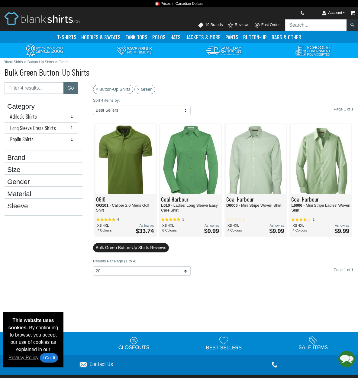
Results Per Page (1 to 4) (115, 261)
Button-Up (255, 37)
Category (21, 106)
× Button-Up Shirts (113, 89)
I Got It (49, 357)
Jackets (203, 37)
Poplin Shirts (43, 139)
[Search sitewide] (316, 25)
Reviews (238, 25)
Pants (231, 37)
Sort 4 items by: (106, 100)
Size (14, 169)
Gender (18, 182)
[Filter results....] (34, 88)
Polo (159, 37)
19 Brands (210, 25)
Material (19, 194)
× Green (145, 89)
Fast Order (267, 25)
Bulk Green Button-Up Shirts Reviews (131, 247)
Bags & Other (286, 37)
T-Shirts (66, 37)
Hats (175, 37)
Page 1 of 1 (343, 270)
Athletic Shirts (43, 116)
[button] (346, 359)
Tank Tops (136, 37)
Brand (16, 157)
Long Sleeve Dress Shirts (43, 128)
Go (70, 87)
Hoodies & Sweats (101, 37)
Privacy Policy (23, 357)
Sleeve (17, 206)
